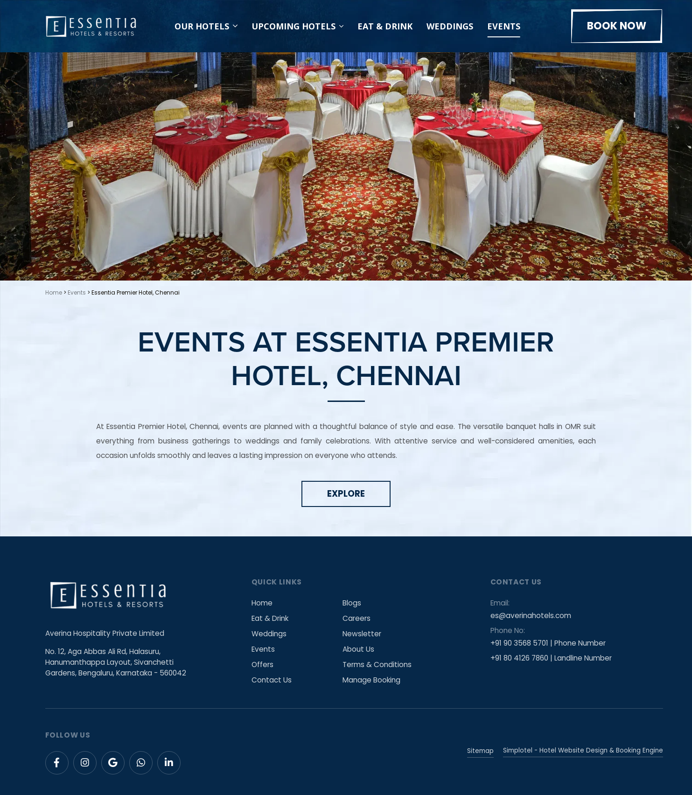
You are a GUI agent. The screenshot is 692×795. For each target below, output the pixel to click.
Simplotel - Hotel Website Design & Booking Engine (583, 750)
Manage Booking (372, 680)
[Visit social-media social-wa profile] (141, 762)
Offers (262, 664)
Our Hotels (206, 26)
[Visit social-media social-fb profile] (57, 762)
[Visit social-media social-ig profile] (85, 762)
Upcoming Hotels (294, 26)
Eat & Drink (384, 26)
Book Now (616, 26)
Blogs (352, 603)
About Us (359, 649)
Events (503, 26)
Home (53, 292)
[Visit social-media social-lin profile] (169, 762)
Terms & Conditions (377, 664)
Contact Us (272, 680)
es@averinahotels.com (530, 615)
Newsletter (362, 634)
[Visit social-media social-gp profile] (113, 762)
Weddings (449, 26)
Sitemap (480, 751)
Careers (357, 618)
